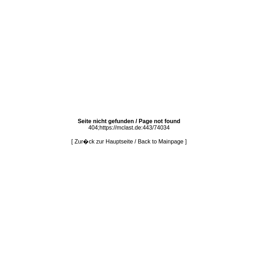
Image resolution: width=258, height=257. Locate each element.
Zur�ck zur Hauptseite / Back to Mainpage (128, 141)
